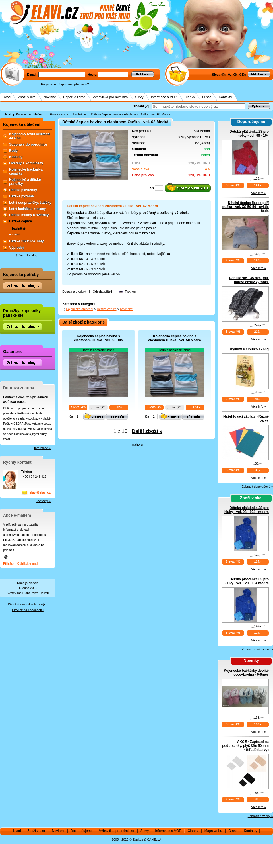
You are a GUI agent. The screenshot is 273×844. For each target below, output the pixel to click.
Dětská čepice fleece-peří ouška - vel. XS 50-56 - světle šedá (245, 207)
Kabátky (15, 157)
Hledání (138, 106)
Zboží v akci (27, 97)
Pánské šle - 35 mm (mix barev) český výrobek (249, 280)
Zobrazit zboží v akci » (257, 649)
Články (190, 97)
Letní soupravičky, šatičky (30, 203)
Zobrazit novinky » (260, 816)
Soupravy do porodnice (28, 144)
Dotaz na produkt (74, 291)
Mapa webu (213, 831)
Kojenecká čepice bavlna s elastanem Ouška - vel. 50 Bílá (98, 338)
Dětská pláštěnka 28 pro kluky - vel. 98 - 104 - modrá (246, 510)
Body (13, 151)
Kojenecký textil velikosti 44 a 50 (29, 136)
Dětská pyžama (21, 196)
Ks (151, 188)
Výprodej (16, 248)
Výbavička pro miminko (110, 97)
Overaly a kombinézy (26, 163)
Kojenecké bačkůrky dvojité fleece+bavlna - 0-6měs (246, 673)
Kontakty (225, 97)
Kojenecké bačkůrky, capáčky (26, 171)
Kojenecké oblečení (30, 114)
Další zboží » (147, 431)
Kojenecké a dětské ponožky (25, 182)
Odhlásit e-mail (27, 563)
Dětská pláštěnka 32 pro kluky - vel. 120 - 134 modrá (247, 581)
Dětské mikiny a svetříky (29, 215)
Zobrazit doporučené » (257, 486)
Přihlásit (8, 563)
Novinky (50, 97)
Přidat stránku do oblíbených (27, 604)
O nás (206, 97)
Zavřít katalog (27, 255)
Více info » (258, 193)
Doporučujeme (74, 97)
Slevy (139, 97)
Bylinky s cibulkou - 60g (249, 349)
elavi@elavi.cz (40, 492)
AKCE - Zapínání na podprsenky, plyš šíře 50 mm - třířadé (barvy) (245, 746)
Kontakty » (43, 501)
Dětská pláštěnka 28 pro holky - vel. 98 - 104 (249, 134)
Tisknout (130, 291)
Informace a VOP (164, 97)
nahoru (137, 445)
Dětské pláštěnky (23, 190)
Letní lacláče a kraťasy (27, 209)
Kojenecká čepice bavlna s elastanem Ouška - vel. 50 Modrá (174, 338)
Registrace (48, 84)
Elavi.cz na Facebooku (28, 610)
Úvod (7, 97)
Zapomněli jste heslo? (74, 84)
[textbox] (198, 106)
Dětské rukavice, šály (26, 241)
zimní (15, 234)
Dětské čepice (58, 114)
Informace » (42, 448)
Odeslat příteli (102, 291)
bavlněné (79, 114)
